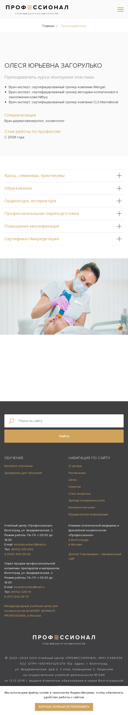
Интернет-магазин (81, 507)
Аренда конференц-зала (86, 500)
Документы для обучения (23, 473)
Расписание (77, 473)
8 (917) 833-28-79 (16, 596)
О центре (75, 466)
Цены (72, 480)
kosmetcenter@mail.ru (29, 587)
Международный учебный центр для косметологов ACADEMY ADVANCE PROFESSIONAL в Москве (31, 610)
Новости (74, 487)
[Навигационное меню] (120, 9)
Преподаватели (73, 26)
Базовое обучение (18, 466)
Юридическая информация (88, 514)
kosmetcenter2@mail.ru (30, 544)
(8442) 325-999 (22, 549)
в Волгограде (78, 540)
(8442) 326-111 (21, 592)
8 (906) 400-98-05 (17, 554)
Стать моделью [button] (79, 494)
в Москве (75, 544)
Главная (48, 26)
